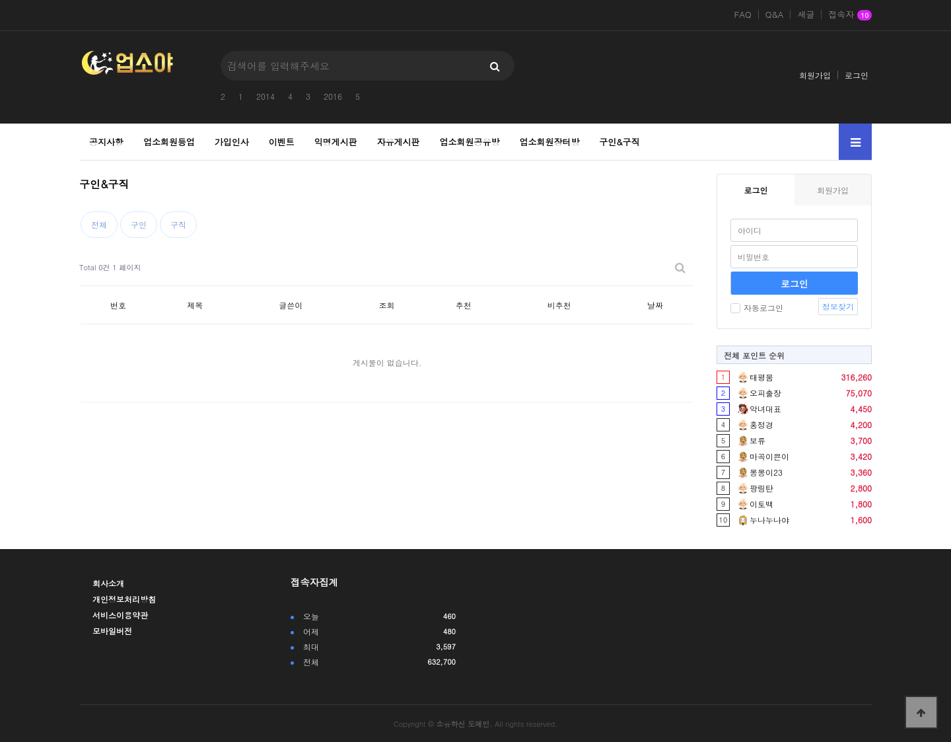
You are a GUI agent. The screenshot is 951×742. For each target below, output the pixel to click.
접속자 (850, 15)
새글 (805, 14)
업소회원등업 (169, 141)
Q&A (774, 14)
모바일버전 (112, 630)
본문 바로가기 (0, 0)
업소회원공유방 (470, 141)
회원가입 (815, 75)
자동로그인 (756, 307)
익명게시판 (335, 141)
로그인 (856, 75)
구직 (178, 224)
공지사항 (106, 141)
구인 (139, 224)
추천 (464, 305)
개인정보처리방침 (124, 599)
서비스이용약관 (120, 614)
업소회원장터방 (549, 141)
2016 (333, 96)
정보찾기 (838, 306)
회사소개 (108, 583)
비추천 (559, 305)
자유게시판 (398, 141)
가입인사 (232, 141)
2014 (265, 96)
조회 (387, 305)
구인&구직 (619, 141)
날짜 (655, 305)
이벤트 (282, 141)
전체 (99, 224)
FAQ (743, 14)
